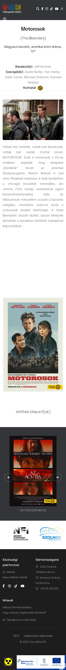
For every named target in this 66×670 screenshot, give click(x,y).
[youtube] (22, 586)
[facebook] (4, 586)
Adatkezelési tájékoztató (38, 635)
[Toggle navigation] (5, 19)
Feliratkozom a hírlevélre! (21, 619)
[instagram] (9, 586)
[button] (8, 477)
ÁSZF (16, 635)
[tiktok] (15, 586)
